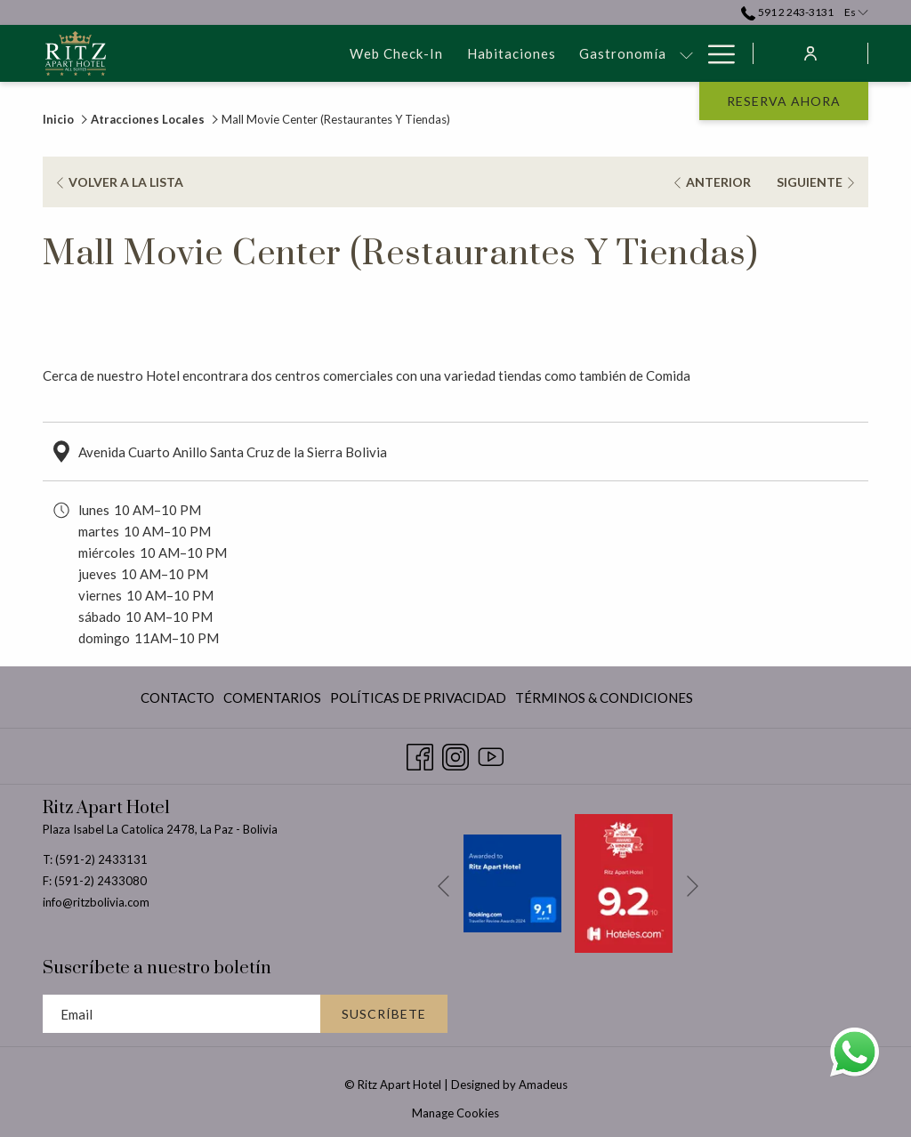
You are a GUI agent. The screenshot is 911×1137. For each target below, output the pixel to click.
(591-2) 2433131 (101, 859)
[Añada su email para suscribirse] (181, 1014)
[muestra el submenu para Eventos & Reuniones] (686, 53)
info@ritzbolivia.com (96, 902)
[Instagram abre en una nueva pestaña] (455, 753)
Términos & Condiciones (604, 697)
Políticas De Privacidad (418, 697)
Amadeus (543, 1084)
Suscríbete (384, 1013)
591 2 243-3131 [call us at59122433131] (787, 12)
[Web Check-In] (214, 53)
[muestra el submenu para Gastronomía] (504, 53)
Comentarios (272, 697)
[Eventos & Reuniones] (595, 53)
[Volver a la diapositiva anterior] (443, 886)
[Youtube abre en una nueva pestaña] (491, 753)
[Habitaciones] (328, 53)
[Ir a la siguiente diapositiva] (692, 886)
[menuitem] (180, 697)
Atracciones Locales (148, 119)
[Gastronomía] (440, 53)
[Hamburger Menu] (715, 53)
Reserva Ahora (784, 101)
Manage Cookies (455, 1113)
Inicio (58, 119)
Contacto (177, 697)
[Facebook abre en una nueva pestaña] (420, 753)
